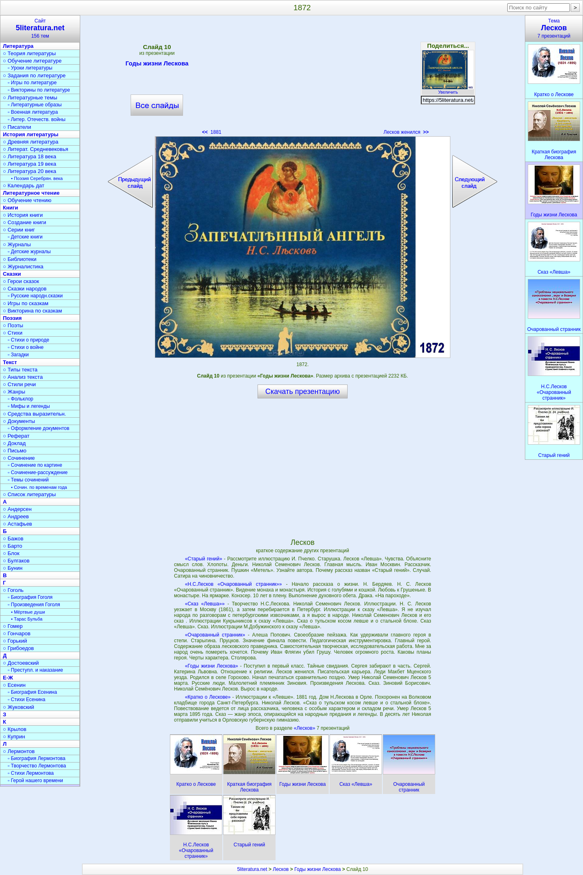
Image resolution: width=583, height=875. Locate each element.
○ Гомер (13, 626)
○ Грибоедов (18, 648)
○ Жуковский (18, 707)
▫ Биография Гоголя (30, 597)
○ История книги (23, 215)
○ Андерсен (17, 509)
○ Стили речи (19, 384)
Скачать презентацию (302, 391)
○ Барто (12, 546)
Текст (10, 362)
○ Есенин (14, 685)
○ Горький (15, 641)
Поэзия (12, 318)
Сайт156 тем (40, 28)
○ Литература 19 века (29, 164)
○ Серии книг (19, 230)
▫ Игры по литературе (32, 82)
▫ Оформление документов (38, 428)
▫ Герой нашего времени (35, 780)
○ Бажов (13, 538)
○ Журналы (17, 244)
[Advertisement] (302, 77)
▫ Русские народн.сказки (35, 296)
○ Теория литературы (29, 53)
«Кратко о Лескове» (207, 697)
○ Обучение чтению (27, 200)
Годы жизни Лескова (156, 65)
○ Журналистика (23, 266)
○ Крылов (14, 729)
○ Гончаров (16, 633)
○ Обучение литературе (32, 61)
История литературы (31, 134)
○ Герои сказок (21, 281)
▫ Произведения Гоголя (34, 604)
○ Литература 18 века (29, 156)
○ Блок (11, 553)
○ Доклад (14, 443)
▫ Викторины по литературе (39, 90)
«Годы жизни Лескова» (211, 666)
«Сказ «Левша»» (205, 604)
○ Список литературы (29, 494)
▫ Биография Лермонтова (37, 758)
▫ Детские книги (25, 237)
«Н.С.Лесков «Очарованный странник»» (233, 584)
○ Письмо (15, 451)
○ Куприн (14, 736)
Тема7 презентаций (554, 28)
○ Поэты (13, 325)
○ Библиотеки (19, 259)
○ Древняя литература (30, 142)
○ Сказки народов (25, 289)
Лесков (281, 869)
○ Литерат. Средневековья (35, 149)
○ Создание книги (24, 222)
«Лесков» (305, 728)
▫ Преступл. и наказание (35, 670)
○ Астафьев (17, 524)
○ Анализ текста (23, 377)
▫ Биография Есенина (32, 692)
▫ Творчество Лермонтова (37, 766)
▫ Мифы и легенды (29, 406)
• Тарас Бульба (27, 618)
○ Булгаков (16, 561)
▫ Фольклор (20, 399)
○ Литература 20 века (29, 171)
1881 (211, 132)
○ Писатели (17, 127)
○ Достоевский (21, 663)
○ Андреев (16, 516)
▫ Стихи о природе (28, 340)
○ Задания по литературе (34, 75)
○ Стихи (13, 333)
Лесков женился (406, 132)
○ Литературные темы (30, 97)
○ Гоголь (13, 590)
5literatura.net (252, 869)
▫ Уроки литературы (30, 68)
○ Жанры (14, 392)
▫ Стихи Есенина (26, 699)
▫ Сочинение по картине (35, 465)
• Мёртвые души (28, 612)
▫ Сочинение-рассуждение (38, 472)
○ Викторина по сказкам (32, 311)
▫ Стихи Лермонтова (31, 773)
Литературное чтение (31, 193)
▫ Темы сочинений (28, 480)
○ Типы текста (20, 370)
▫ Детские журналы (29, 251)
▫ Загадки (18, 355)
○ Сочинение (19, 458)
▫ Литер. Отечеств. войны (37, 119)
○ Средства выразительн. (34, 414)
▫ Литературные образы (35, 105)
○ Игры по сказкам (25, 303)
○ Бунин (13, 568)
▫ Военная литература (33, 112)
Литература (18, 46)
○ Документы (19, 421)
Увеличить (448, 89)
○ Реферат (16, 436)
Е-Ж (8, 678)
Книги (10, 208)
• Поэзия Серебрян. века (37, 178)
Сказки (12, 274)
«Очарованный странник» (215, 635)
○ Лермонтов (19, 751)
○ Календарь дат (23, 185)
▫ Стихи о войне (25, 347)
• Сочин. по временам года (39, 487)
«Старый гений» (203, 559)
